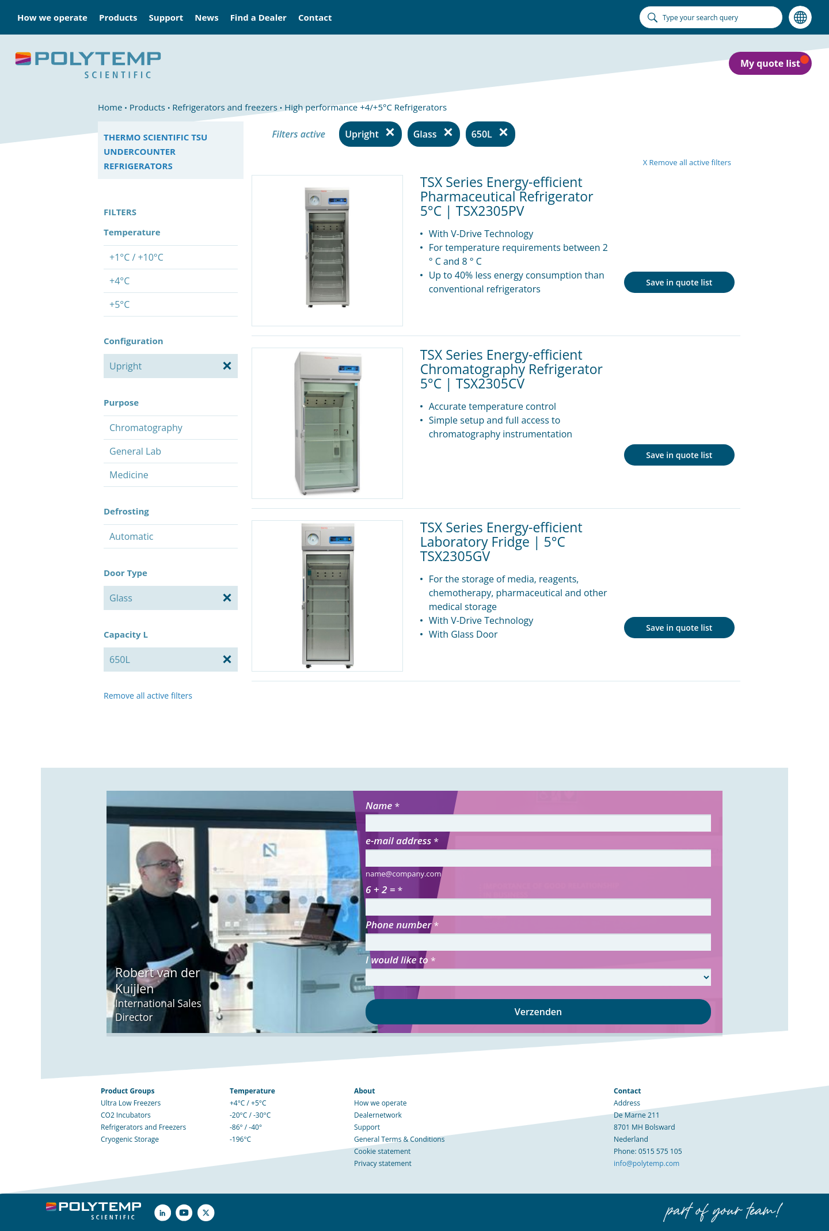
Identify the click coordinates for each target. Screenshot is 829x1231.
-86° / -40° (246, 1127)
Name (379, 805)
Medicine (129, 474)
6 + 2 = (380, 889)
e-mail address (398, 840)
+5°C (119, 304)
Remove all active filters (148, 695)
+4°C (119, 281)
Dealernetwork (378, 1115)
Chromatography (145, 427)
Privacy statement (383, 1163)
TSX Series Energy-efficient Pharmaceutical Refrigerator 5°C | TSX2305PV (507, 196)
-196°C (240, 1139)
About (364, 1091)
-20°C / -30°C (250, 1115)
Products (118, 17)
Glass (425, 134)
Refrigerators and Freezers (143, 1127)
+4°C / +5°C (248, 1103)
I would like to (397, 960)
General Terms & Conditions (399, 1139)
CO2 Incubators (126, 1115)
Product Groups (127, 1091)
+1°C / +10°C (136, 257)
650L (481, 134)
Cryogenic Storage (130, 1139)
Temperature (252, 1091)
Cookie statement (382, 1151)
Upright (362, 134)
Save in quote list (679, 282)
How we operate (380, 1103)
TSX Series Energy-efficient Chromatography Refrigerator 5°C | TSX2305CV (511, 368)
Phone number (398, 925)
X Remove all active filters (687, 162)
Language (800, 17)
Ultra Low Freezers (131, 1103)
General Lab (135, 451)
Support (367, 1127)
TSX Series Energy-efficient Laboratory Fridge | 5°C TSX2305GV (501, 541)
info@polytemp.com (646, 1163)
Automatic (131, 536)
